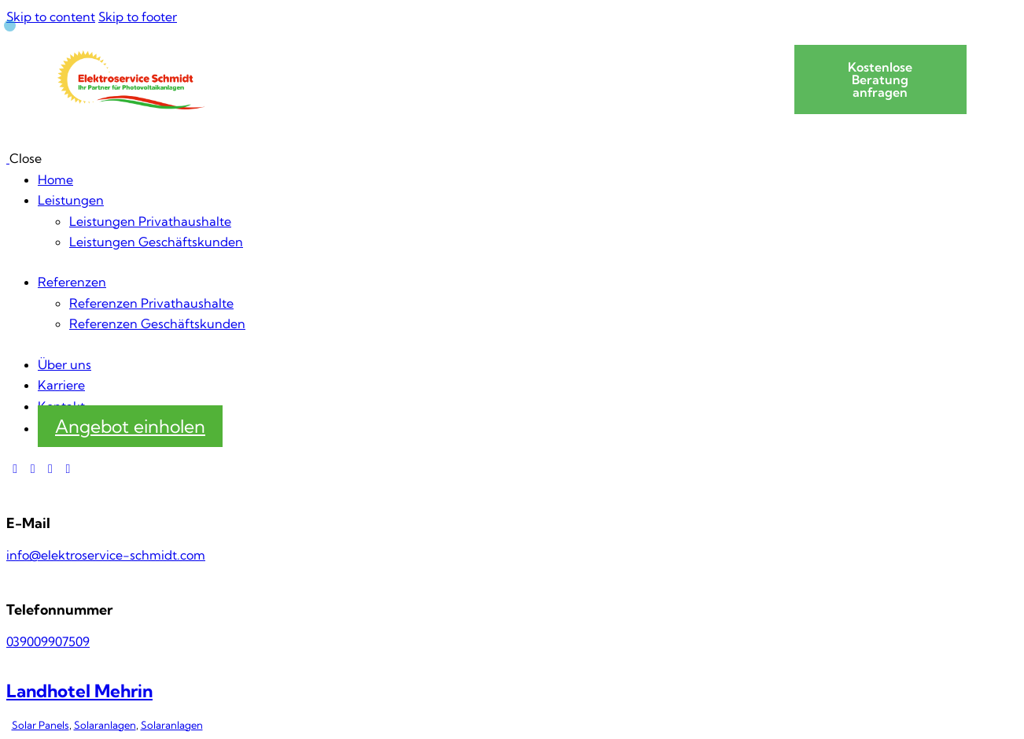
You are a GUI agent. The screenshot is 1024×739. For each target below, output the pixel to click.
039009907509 (48, 641)
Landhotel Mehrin (79, 691)
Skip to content (50, 16)
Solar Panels (40, 725)
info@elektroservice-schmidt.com (105, 555)
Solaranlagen (105, 725)
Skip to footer (137, 16)
